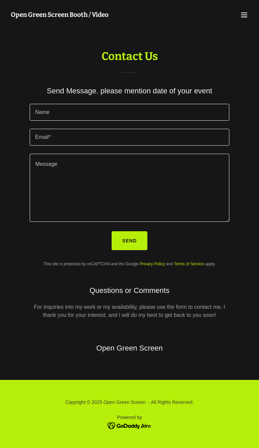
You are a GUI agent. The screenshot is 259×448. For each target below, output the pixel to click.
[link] (60, 15)
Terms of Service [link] (189, 264)
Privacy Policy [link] (152, 264)
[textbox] (129, 112)
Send (129, 240)
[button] (244, 15)
